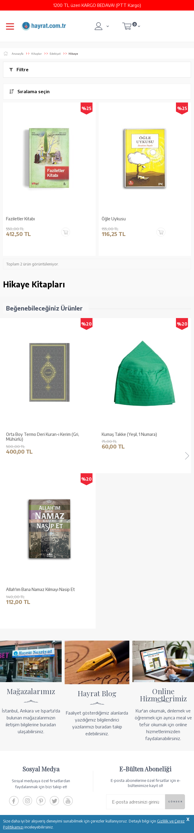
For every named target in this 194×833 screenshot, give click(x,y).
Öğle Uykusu (114, 218)
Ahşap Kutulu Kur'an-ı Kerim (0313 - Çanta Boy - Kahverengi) (144, 437)
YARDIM (117, 802)
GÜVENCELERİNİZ (81, 802)
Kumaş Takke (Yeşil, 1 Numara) (33, 434)
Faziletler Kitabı (20, 218)
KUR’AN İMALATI (29, 802)
